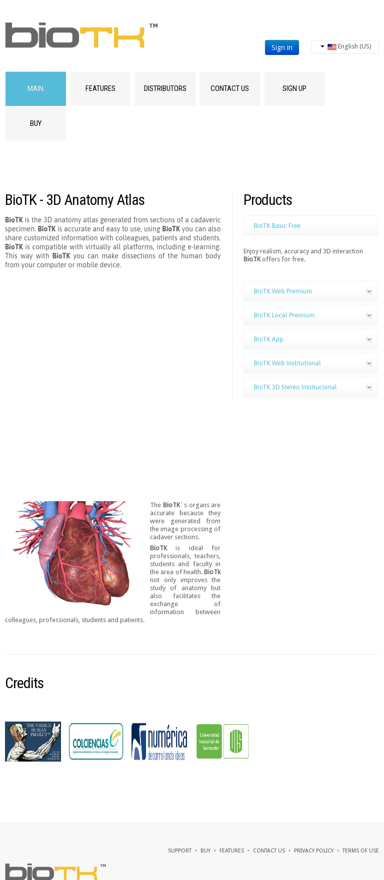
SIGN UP (294, 88)
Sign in (282, 47)
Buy (36, 123)
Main (36, 88)
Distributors (165, 88)
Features (101, 88)
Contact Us (229, 88)
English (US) (346, 46)
